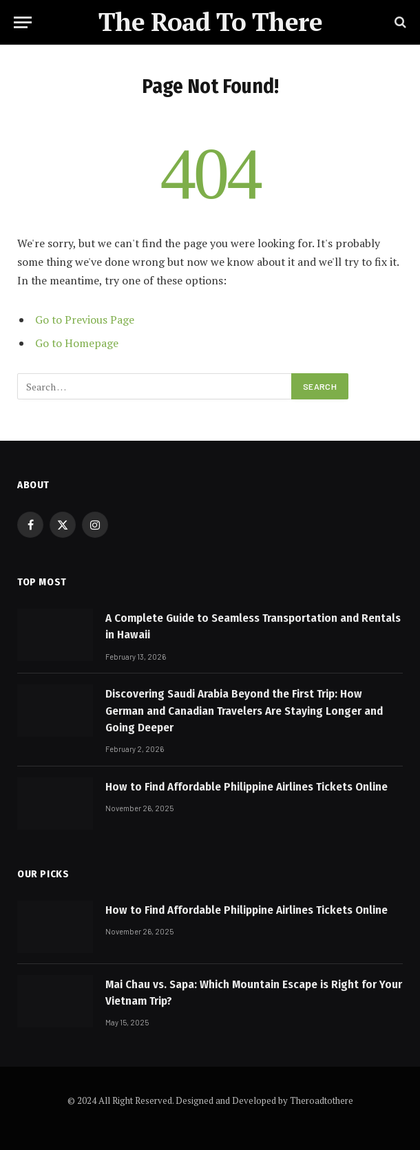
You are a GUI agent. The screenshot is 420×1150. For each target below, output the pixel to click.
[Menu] (23, 22)
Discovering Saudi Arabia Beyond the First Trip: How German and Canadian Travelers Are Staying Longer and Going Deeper (244, 711)
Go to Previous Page (84, 319)
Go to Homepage (76, 343)
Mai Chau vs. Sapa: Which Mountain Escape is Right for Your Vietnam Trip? (253, 992)
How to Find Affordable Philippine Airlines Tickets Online (246, 787)
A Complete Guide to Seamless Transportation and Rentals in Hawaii (253, 626)
